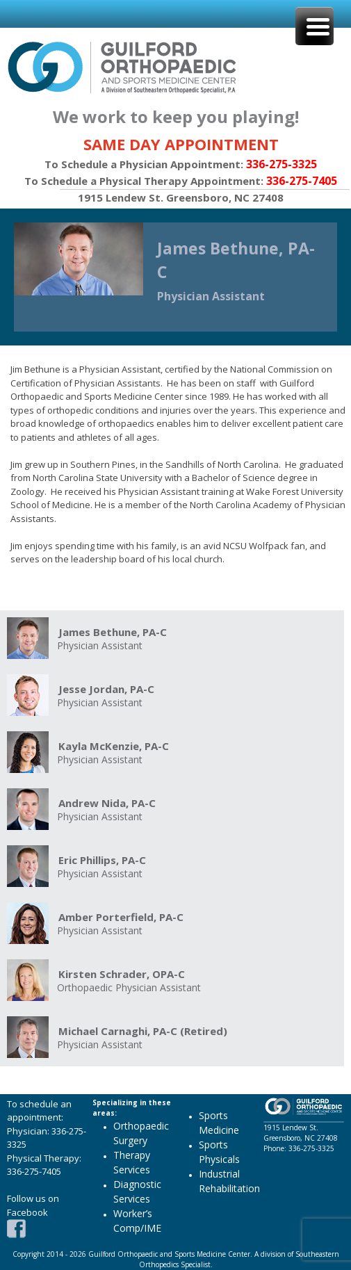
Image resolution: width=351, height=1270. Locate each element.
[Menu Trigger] (314, 26)
